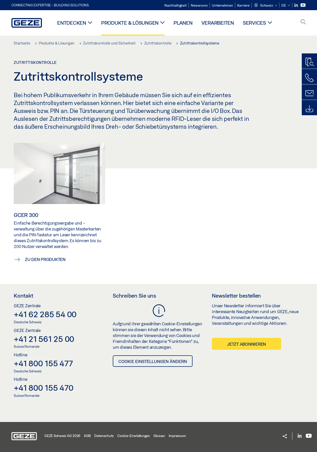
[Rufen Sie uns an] (309, 78)
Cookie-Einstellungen (133, 436)
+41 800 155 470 (43, 387)
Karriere (243, 5)
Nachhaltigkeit (175, 5)
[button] (265, 6)
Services (254, 23)
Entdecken (71, 23)
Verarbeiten (217, 23)
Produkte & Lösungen (129, 23)
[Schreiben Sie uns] (309, 93)
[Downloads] (309, 109)
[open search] (303, 22)
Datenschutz (104, 436)
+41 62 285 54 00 (45, 314)
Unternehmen (222, 5)
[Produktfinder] (309, 62)
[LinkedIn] (296, 5)
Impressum (177, 436)
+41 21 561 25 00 (44, 338)
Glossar (159, 436)
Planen (183, 23)
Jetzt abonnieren (246, 344)
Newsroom (199, 5)
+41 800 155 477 (43, 363)
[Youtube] (303, 5)
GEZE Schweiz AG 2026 (62, 436)
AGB (87, 436)
